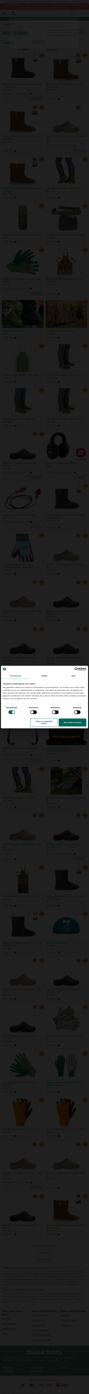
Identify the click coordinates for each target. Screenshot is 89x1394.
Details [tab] (44, 676)
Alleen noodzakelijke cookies (44, 722)
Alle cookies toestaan (72, 722)
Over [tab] (74, 676)
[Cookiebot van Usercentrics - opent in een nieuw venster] (76, 669)
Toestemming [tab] (15, 676)
